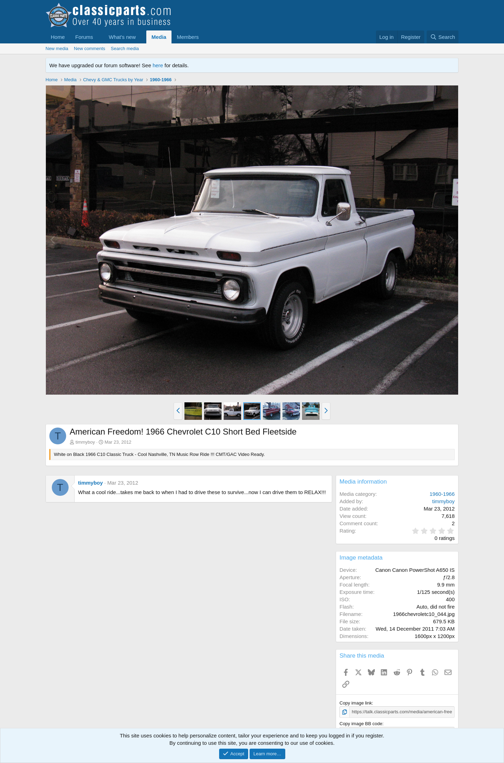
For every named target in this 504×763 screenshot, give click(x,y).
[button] (99, 36)
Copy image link (356, 703)
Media (159, 37)
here (158, 65)
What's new (122, 37)
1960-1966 (442, 494)
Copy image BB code (361, 723)
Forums (84, 37)
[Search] (442, 36)
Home (58, 37)
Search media (125, 48)
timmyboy (85, 442)
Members (188, 37)
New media (57, 48)
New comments (89, 48)
